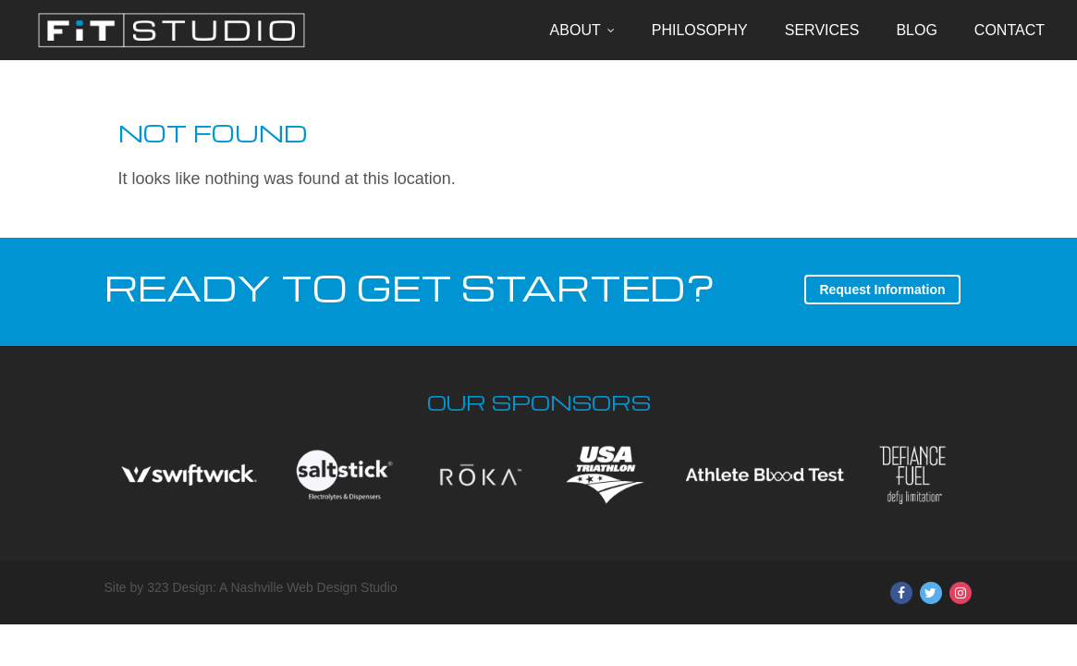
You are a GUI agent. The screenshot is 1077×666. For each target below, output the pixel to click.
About (575, 30)
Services (822, 30)
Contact (1009, 30)
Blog (916, 30)
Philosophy (700, 30)
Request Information (882, 289)
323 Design (180, 587)
